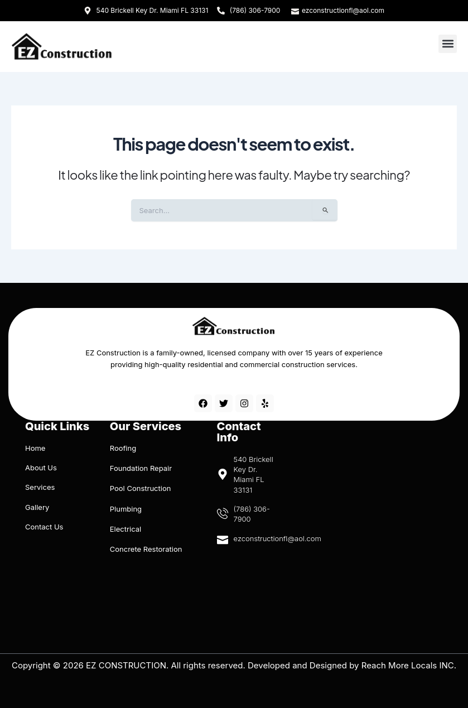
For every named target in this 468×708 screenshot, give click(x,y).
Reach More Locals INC (407, 665)
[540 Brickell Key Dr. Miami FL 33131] (248, 594)
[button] (447, 44)
